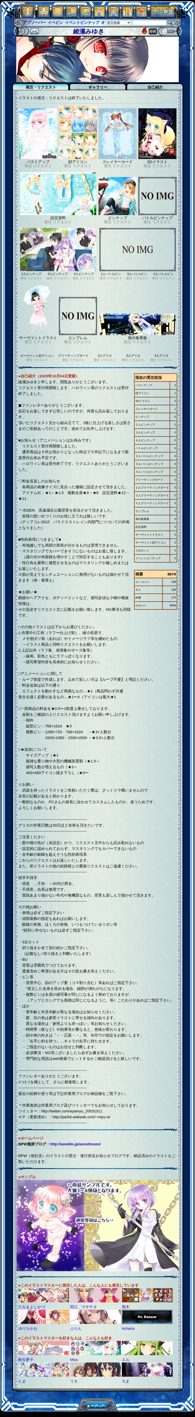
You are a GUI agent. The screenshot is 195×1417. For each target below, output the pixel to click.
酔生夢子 (26, 1359)
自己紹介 (155, 87)
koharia (128, 1328)
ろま (125, 1381)
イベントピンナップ (82, 22)
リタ (74, 1381)
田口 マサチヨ (83, 1307)
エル (125, 1359)
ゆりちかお (27, 1328)
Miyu (74, 1359)
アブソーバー (34, 22)
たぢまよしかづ (31, 1307)
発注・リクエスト (41, 87)
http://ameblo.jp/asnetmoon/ (75, 1144)
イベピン (55, 22)
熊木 (125, 1307)
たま (22, 1381)
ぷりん (76, 1328)
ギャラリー (97, 87)
